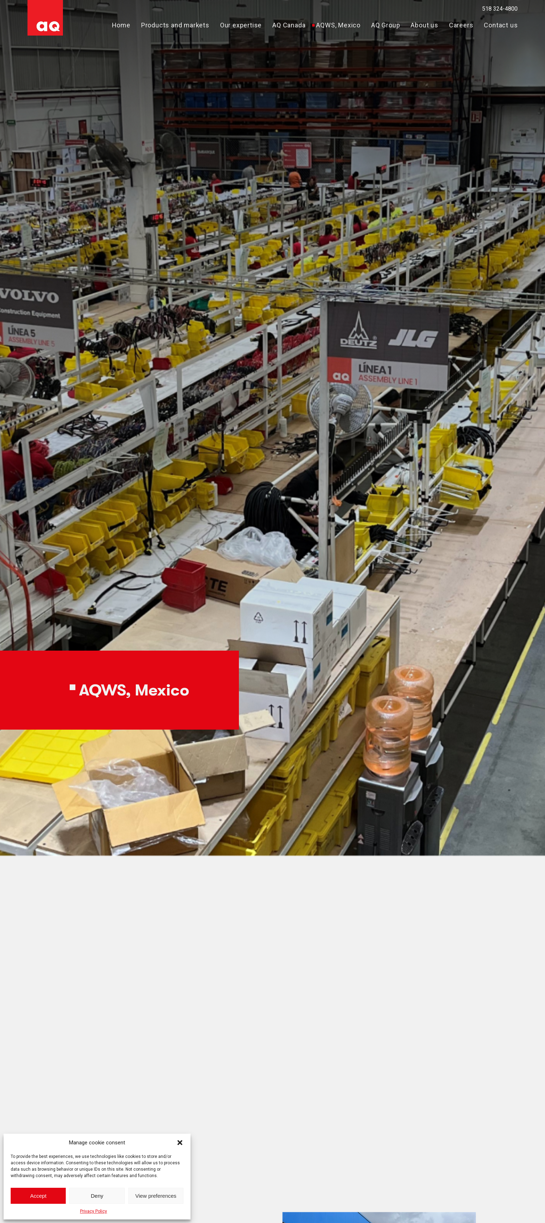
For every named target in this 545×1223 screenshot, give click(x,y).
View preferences (156, 1196)
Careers (461, 25)
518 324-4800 (500, 8)
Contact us (501, 25)
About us (424, 25)
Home (121, 25)
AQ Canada (288, 25)
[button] (179, 1142)
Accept (38, 1196)
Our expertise (241, 25)
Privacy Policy (93, 1211)
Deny (97, 1196)
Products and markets (175, 25)
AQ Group (385, 25)
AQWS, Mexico (338, 25)
